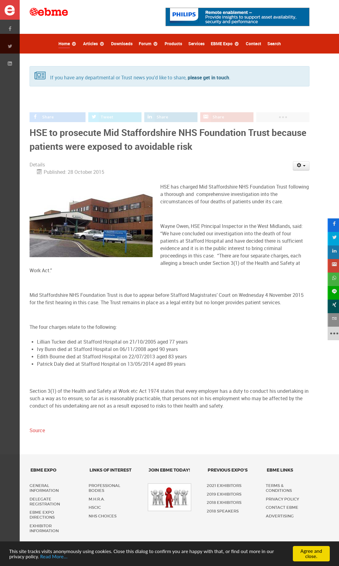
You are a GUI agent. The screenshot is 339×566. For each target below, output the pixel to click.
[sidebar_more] (332, 333)
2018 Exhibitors (224, 502)
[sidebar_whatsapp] (332, 279)
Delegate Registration (45, 501)
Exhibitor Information (44, 528)
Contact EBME (282, 507)
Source (37, 430)
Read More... (54, 557)
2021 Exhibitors (224, 485)
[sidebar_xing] (332, 306)
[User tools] (301, 165)
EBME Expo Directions (42, 515)
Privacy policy (282, 499)
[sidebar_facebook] (332, 225)
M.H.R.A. (97, 499)
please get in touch (208, 78)
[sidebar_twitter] (332, 238)
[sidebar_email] (332, 320)
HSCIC (95, 507)
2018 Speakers (223, 511)
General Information (44, 488)
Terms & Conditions (279, 488)
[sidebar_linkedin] (332, 252)
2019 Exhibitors (224, 494)
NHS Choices (103, 516)
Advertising (280, 516)
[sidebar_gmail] (332, 266)
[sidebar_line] (332, 293)
